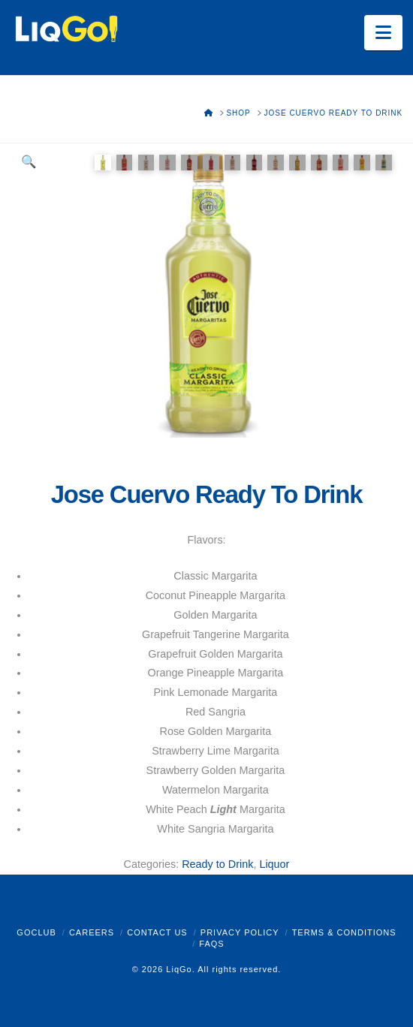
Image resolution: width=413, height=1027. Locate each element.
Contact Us (157, 932)
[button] (383, 32)
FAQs (211, 943)
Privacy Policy (239, 932)
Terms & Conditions (344, 932)
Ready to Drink (217, 864)
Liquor (274, 864)
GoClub (36, 932)
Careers (91, 932)
